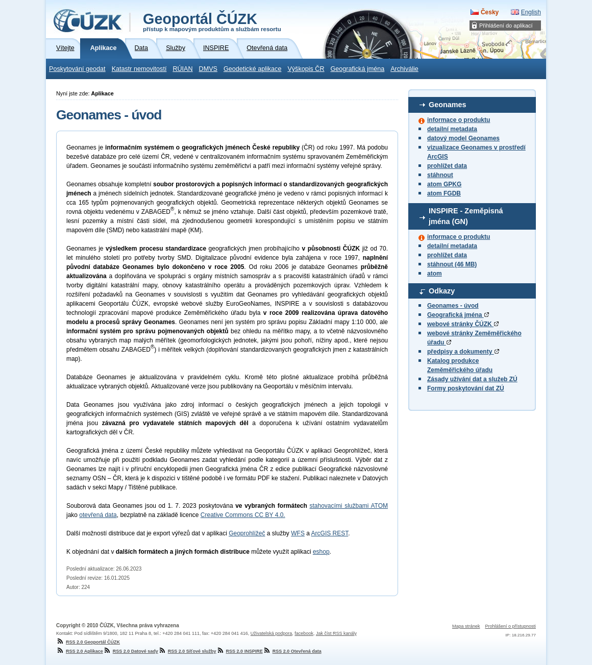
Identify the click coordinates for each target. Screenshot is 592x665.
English (531, 12)
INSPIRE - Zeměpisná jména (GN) (466, 216)
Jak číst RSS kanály (336, 633)
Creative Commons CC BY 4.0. (243, 515)
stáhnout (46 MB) (452, 264)
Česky (490, 12)
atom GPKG (444, 184)
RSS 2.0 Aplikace (79, 651)
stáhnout (440, 175)
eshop (321, 551)
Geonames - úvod (453, 305)
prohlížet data (447, 165)
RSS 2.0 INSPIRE (239, 651)
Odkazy (442, 291)
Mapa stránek (466, 626)
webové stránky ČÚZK (463, 324)
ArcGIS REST (330, 533)
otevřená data (97, 515)
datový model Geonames (463, 138)
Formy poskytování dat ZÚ (465, 388)
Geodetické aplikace (252, 68)
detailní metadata (452, 129)
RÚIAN (182, 68)
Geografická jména (358, 68)
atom (434, 273)
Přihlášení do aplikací (506, 25)
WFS (298, 533)
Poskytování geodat (77, 68)
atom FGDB (444, 193)
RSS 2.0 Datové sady (130, 651)
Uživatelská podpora (271, 633)
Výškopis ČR (305, 68)
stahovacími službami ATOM (348, 505)
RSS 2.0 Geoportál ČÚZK (88, 642)
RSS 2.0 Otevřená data (292, 651)
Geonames (447, 105)
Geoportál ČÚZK (212, 21)
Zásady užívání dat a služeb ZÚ (472, 379)
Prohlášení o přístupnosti (510, 626)
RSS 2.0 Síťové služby (187, 651)
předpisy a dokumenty (463, 351)
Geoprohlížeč (247, 533)
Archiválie (404, 68)
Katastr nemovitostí (139, 68)
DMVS (208, 68)
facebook (303, 633)
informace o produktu (458, 120)
